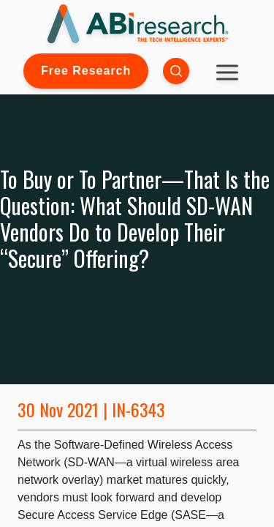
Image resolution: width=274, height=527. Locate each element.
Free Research (86, 70)
